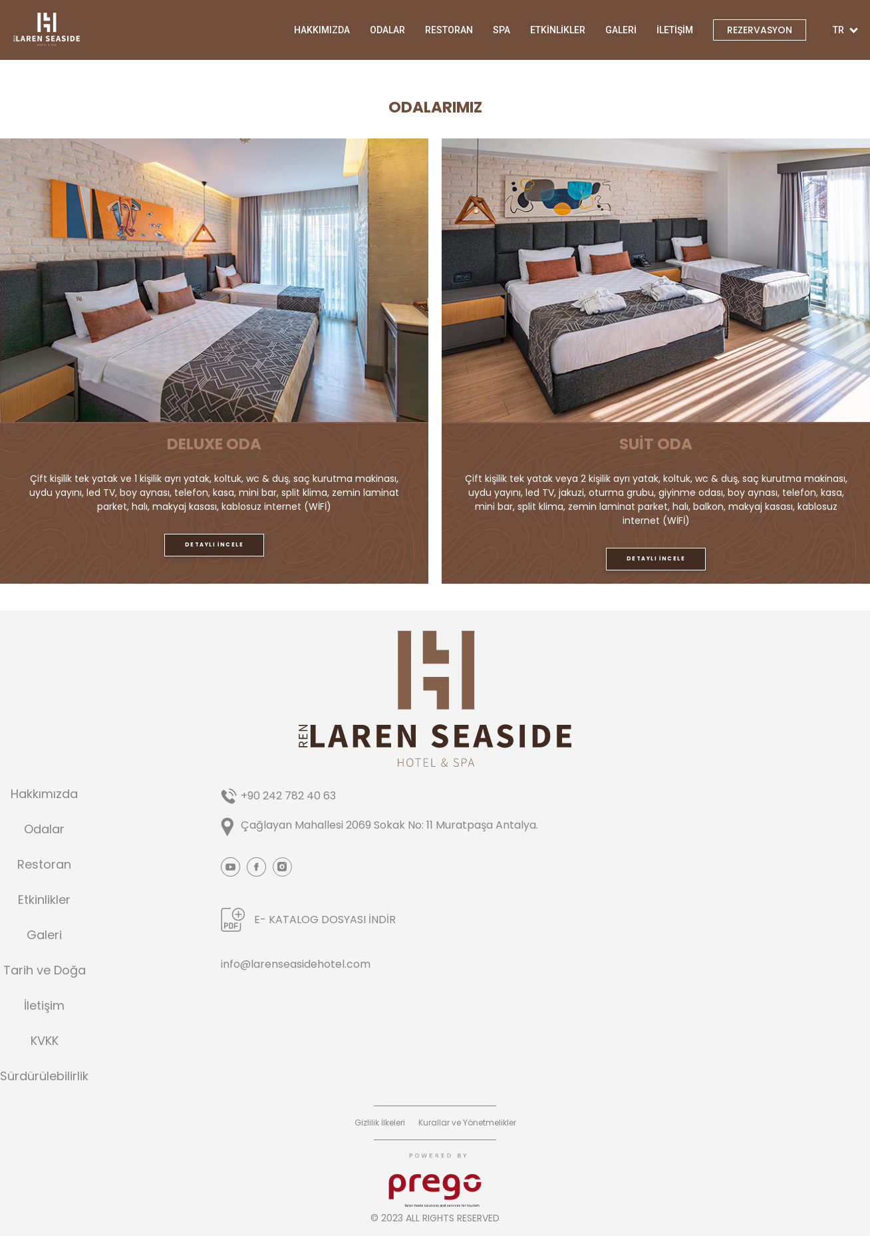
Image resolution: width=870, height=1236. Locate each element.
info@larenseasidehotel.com (295, 964)
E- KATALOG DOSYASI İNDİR (325, 919)
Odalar (44, 829)
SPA (501, 30)
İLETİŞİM (674, 30)
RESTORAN (449, 30)
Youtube (230, 867)
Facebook (256, 867)
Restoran (44, 865)
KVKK (45, 1041)
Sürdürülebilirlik (44, 1076)
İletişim (44, 1006)
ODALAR (387, 30)
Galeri (44, 935)
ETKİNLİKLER (557, 30)
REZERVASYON (759, 30)
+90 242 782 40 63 (288, 795)
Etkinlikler (44, 900)
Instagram (282, 867)
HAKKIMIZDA (322, 30)
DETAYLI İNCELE (214, 544)
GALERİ (621, 30)
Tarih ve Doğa (44, 970)
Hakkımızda (44, 794)
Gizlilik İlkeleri (380, 1123)
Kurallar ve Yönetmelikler (467, 1123)
